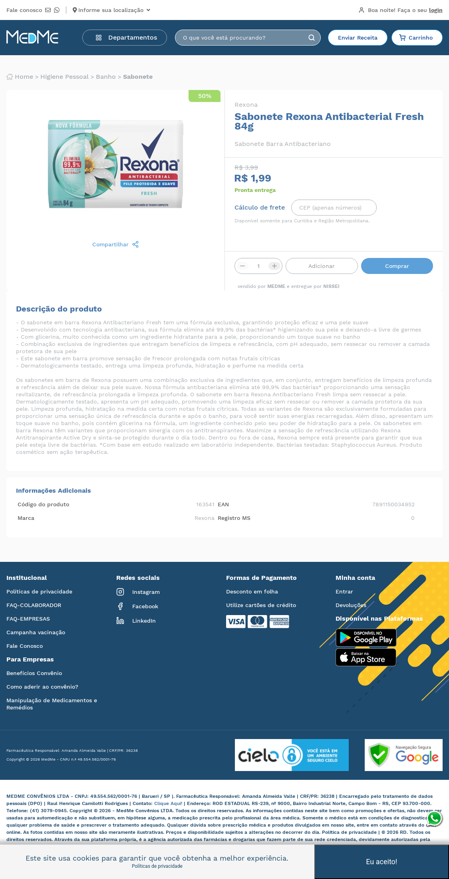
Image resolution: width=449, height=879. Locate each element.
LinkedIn (136, 621)
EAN (223, 504)
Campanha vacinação (35, 632)
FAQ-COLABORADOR (33, 605)
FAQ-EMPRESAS (28, 618)
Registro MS (234, 518)
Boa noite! (400, 10)
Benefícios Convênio (34, 673)
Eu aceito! (381, 861)
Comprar (397, 266)
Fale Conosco (24, 646)
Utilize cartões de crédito (261, 605)
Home (19, 76)
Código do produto (43, 504)
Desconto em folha (252, 591)
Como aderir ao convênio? (42, 686)
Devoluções (351, 605)
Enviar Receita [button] (357, 37)
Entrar (344, 591)
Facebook (137, 606)
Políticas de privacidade (39, 591)
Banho (106, 76)
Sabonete (138, 76)
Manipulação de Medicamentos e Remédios (51, 704)
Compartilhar (115, 244)
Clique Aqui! (169, 803)
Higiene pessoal (64, 76)
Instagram (138, 592)
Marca (26, 518)
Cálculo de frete (259, 207)
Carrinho (416, 37)
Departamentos (126, 37)
